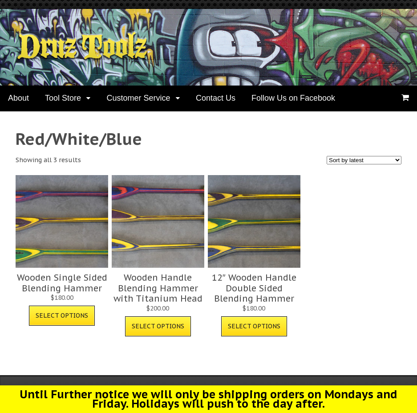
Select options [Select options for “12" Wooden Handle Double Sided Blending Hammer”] (254, 326)
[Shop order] (364, 160)
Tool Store (63, 98)
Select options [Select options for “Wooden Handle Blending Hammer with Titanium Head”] (158, 326)
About (18, 98)
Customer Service (138, 98)
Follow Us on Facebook (293, 98)
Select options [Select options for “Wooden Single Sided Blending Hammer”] (62, 315)
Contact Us (215, 98)
